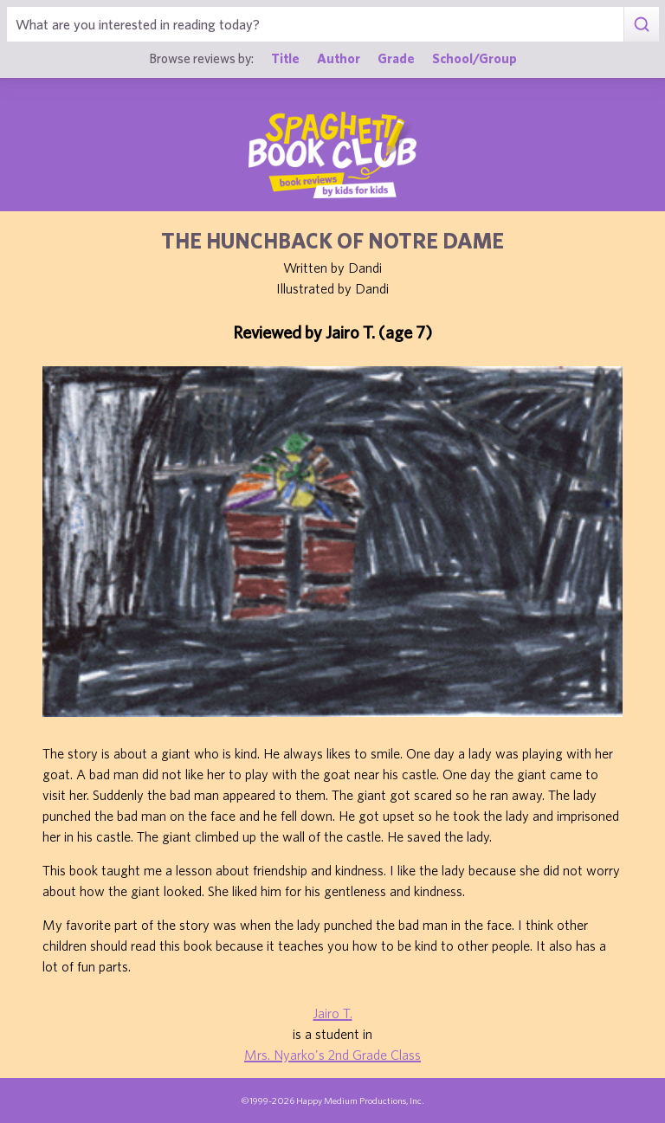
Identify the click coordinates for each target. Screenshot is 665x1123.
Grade (396, 58)
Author (338, 58)
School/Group (474, 58)
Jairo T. (332, 1013)
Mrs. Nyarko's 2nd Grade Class (332, 1054)
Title (285, 58)
